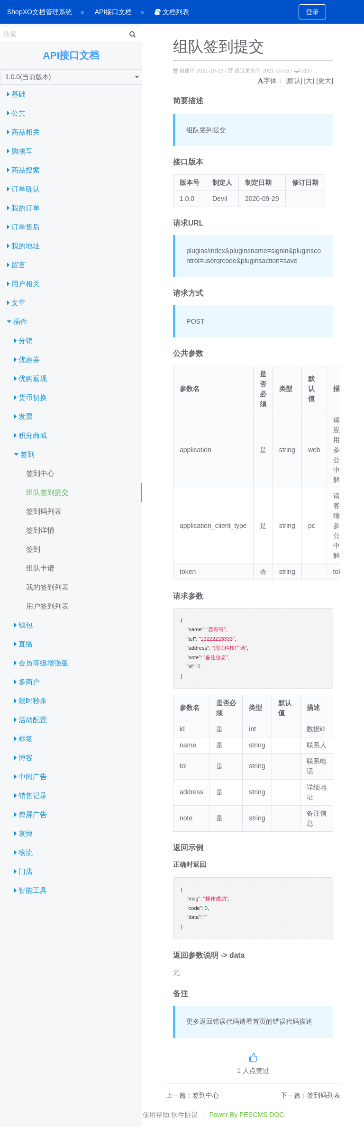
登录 (312, 12)
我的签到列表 (47, 587)
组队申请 (40, 568)
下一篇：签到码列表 (310, 1095)
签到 (33, 549)
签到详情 (40, 530)
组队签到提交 (47, 492)
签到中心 (40, 473)
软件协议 (184, 1114)
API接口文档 (113, 12)
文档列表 (172, 11)
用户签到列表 (47, 606)
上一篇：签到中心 (192, 1095)
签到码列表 (44, 511)
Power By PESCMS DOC (246, 1114)
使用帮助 (156, 1114)
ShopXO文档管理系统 (39, 12)
